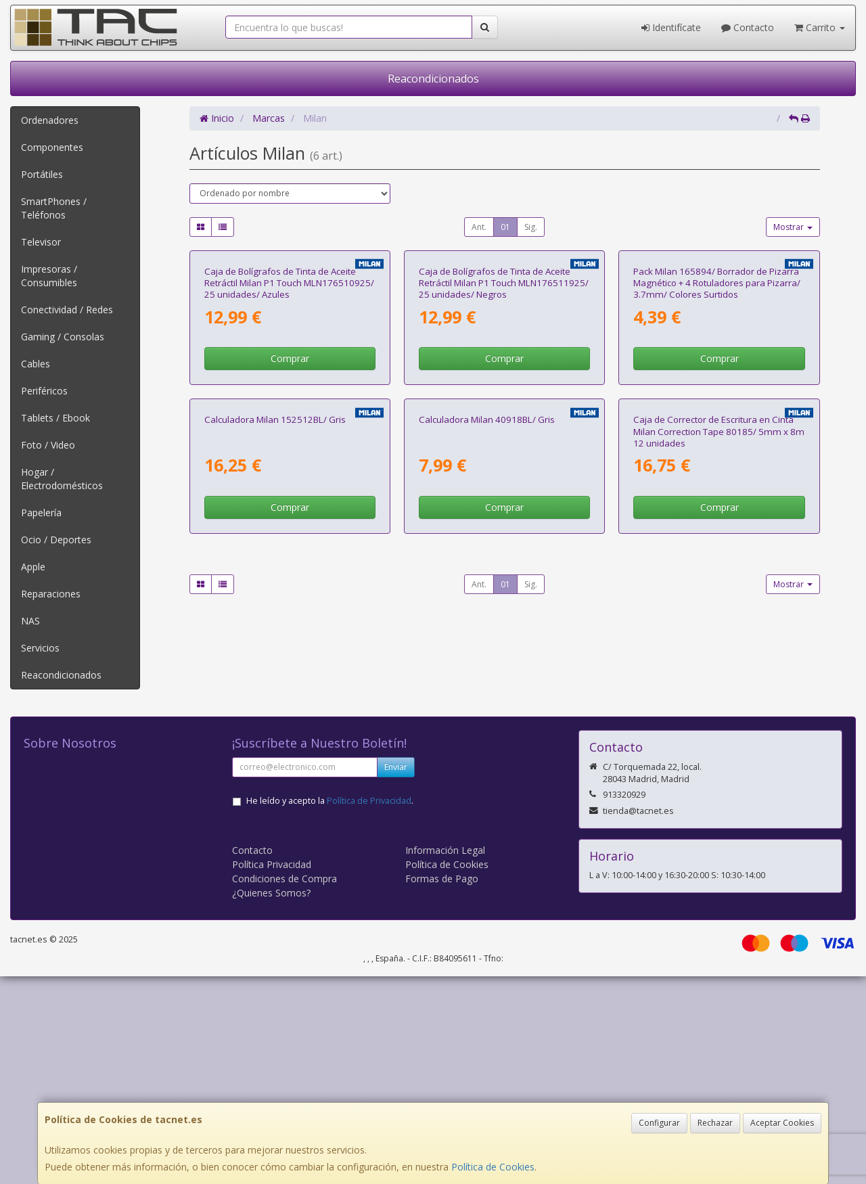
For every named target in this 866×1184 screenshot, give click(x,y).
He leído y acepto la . (329, 1008)
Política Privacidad (271, 1072)
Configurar (659, 1123)
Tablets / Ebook (55, 417)
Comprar (290, 515)
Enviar (395, 974)
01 (505, 227)
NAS (30, 620)
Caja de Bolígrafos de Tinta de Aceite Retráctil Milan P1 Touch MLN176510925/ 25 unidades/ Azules (289, 440)
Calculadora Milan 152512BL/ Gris (275, 733)
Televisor (41, 241)
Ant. (479, 227)
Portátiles (42, 174)
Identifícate (671, 27)
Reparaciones (51, 593)
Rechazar (715, 1123)
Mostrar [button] (793, 227)
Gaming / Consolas (62, 336)
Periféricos (44, 390)
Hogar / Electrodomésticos (62, 478)
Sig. (530, 227)
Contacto (747, 27)
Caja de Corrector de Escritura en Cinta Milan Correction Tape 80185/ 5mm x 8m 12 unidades (718, 745)
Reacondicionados (433, 78)
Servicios (40, 647)
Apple (33, 566)
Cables (35, 363)
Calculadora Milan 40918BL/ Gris (487, 733)
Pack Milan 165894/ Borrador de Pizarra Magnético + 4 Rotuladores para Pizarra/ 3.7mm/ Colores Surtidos (716, 440)
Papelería (41, 512)
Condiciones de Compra (284, 1086)
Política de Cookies (492, 1166)
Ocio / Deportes (56, 539)
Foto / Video (48, 444)
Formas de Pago (441, 1086)
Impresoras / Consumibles (49, 276)
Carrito (819, 27)
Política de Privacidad (369, 1008)
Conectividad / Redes (67, 309)
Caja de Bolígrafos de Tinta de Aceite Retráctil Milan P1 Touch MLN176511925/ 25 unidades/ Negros (504, 440)
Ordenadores (49, 120)
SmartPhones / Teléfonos (54, 208)
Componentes (52, 147)
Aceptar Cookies (782, 1123)
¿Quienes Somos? (271, 1100)
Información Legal (445, 1057)
